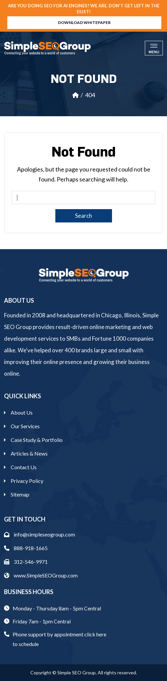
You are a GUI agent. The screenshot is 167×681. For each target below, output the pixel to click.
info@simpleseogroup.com (39, 534)
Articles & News (29, 453)
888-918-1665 (26, 548)
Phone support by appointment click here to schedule (59, 639)
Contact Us (24, 467)
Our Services (25, 426)
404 (90, 95)
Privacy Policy (27, 481)
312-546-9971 (26, 561)
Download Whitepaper (84, 22)
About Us (22, 412)
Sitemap (20, 494)
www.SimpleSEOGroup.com (41, 575)
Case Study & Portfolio (37, 440)
